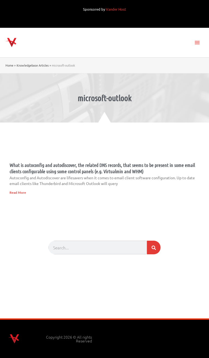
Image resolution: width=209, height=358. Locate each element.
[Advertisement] (104, 303)
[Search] (154, 247)
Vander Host (116, 9)
